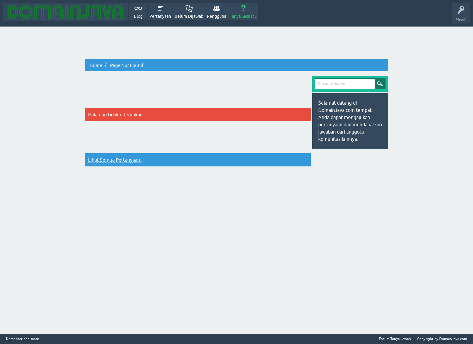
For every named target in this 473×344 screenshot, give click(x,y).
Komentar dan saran (22, 339)
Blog (138, 16)
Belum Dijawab (189, 16)
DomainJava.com (453, 339)
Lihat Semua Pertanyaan (114, 160)
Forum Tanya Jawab (395, 339)
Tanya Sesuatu (243, 16)
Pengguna (216, 16)
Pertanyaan (160, 16)
